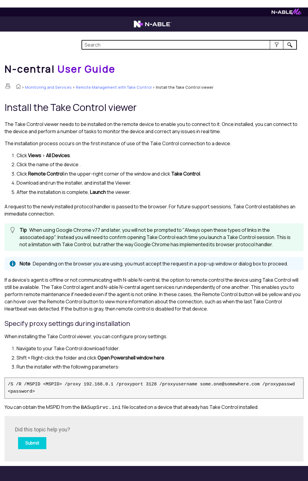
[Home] (60, 69)
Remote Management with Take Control (114, 87)
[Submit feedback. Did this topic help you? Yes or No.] (96, 438)
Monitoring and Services (48, 87)
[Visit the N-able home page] (152, 26)
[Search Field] (189, 45)
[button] (276, 45)
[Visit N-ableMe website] (286, 13)
